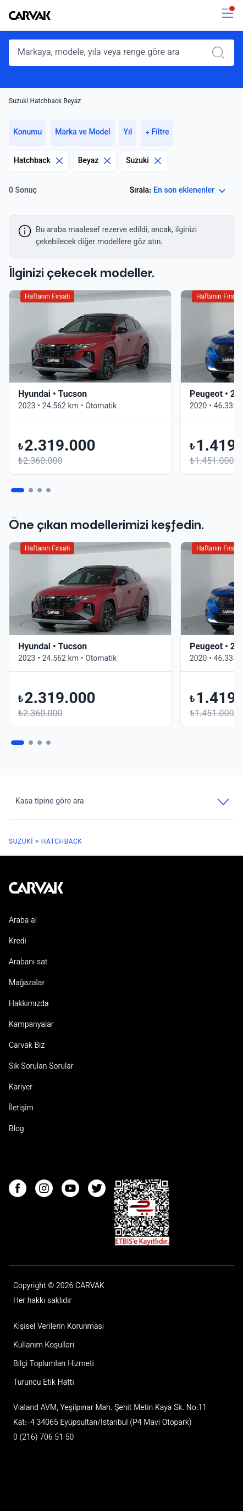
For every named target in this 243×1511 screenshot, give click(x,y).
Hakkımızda (29, 1004)
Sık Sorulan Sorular (41, 1067)
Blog (16, 1130)
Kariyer (20, 1088)
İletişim (21, 1109)
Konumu (27, 133)
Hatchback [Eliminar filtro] (39, 161)
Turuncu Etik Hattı (43, 1383)
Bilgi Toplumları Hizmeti (53, 1364)
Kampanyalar (31, 1025)
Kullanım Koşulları (43, 1346)
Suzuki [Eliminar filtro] (144, 161)
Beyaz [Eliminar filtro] (95, 161)
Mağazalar (27, 984)
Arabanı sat (28, 963)
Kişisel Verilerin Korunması (58, 1327)
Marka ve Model (82, 133)
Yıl (128, 133)
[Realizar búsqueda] (221, 52)
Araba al (23, 921)
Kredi (17, 942)
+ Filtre (157, 133)
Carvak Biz (27, 1046)
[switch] (227, 16)
